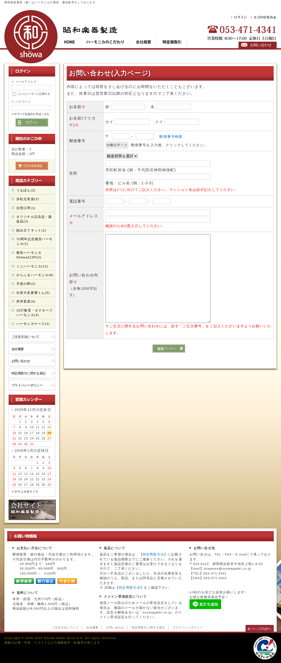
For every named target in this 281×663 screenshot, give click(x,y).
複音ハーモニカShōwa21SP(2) (28, 255)
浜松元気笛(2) (27, 199)
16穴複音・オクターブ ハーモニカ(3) (34, 312)
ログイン (239, 17)
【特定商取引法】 (153, 554)
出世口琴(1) (25, 208)
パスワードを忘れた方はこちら (30, 113)
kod (105, 41)
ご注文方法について (25, 336)
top (72, 41)
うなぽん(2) (25, 190)
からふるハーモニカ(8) (34, 275)
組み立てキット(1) (31, 230)
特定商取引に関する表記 (28, 373)
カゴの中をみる (264, 17)
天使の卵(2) (25, 283)
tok (172, 41)
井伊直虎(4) (25, 301)
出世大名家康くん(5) (33, 292)
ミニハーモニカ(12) (32, 266)
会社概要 (17, 349)
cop (143, 41)
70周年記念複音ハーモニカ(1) (34, 241)
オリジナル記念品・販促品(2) (34, 219)
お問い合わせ (20, 361)
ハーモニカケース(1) (33, 323)
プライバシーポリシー (26, 385)
